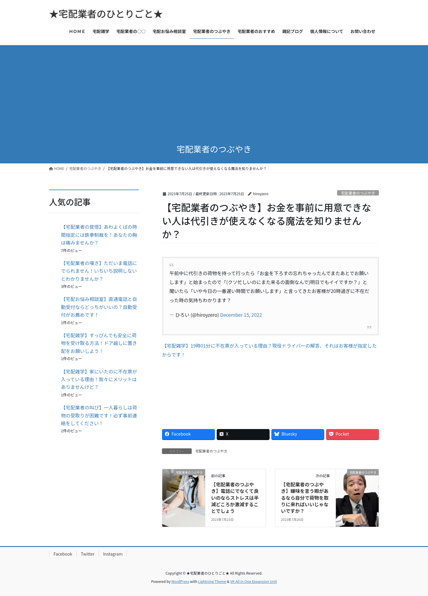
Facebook (63, 554)
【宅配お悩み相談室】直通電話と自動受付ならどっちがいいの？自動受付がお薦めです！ (99, 306)
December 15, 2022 (241, 314)
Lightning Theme (212, 581)
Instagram (112, 554)
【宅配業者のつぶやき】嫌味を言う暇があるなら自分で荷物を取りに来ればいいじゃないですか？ (304, 498)
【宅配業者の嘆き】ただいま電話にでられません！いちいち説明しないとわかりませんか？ (99, 270)
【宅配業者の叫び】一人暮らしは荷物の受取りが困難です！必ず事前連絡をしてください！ (99, 415)
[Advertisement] (214, 89)
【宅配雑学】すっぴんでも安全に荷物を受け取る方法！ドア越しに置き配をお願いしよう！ (99, 343)
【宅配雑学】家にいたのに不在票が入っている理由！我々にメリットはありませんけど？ (99, 379)
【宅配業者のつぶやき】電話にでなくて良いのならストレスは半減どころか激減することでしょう (235, 498)
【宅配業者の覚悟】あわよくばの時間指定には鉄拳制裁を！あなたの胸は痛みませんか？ (99, 234)
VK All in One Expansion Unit (253, 581)
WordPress (180, 581)
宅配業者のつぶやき (358, 193)
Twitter (88, 554)
